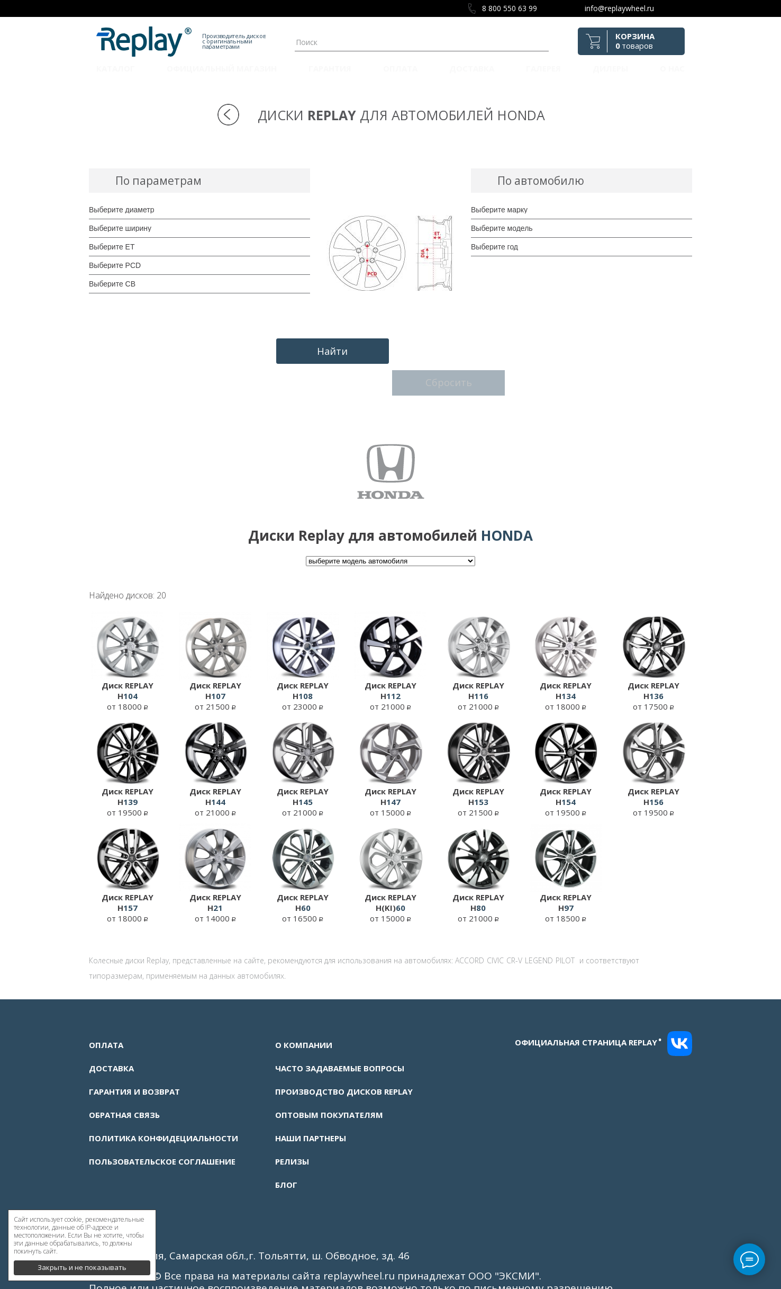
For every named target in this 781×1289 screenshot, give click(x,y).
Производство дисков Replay (344, 1052)
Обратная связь (124, 1075)
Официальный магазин (222, 68)
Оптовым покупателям (329, 1075)
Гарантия (329, 68)
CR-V (514, 921)
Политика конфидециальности (163, 1099)
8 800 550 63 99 (509, 8)
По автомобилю (540, 180)
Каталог (115, 68)
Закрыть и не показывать (82, 1262)
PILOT (565, 921)
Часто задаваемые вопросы (339, 1029)
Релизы (292, 1122)
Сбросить (453, 350)
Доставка (471, 68)
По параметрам (158, 180)
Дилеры (610, 68)
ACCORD (469, 921)
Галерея (543, 68)
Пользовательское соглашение (162, 1122)
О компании (303, 1005)
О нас (672, 68)
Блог (286, 1145)
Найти (328, 350)
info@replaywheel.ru (619, 8)
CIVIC (495, 921)
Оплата (400, 68)
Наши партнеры (310, 1099)
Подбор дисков (407, 180)
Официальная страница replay (588, 1003)
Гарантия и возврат (134, 1052)
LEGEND (539, 921)
